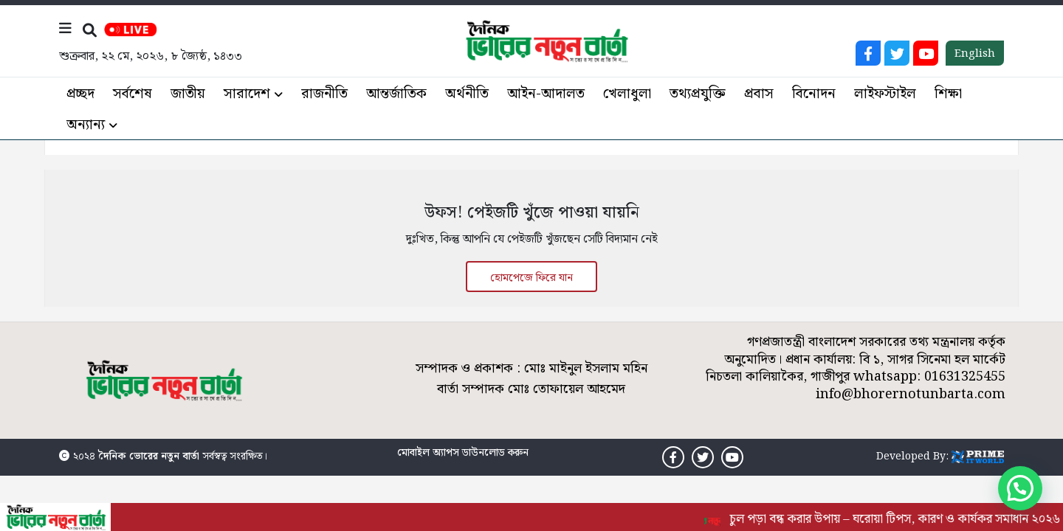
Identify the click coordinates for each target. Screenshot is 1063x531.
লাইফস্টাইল (885, 94)
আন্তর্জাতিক (396, 94)
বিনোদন (814, 94)
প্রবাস (759, 94)
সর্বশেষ (132, 94)
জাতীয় (188, 94)
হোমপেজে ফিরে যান (531, 278)
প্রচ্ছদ (80, 94)
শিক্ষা (948, 94)
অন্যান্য (85, 125)
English (974, 54)
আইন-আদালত (546, 94)
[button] (1020, 488)
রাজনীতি (324, 94)
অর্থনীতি (467, 94)
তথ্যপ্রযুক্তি (698, 94)
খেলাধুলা (627, 94)
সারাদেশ (247, 94)
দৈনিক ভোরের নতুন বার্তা (148, 456)
